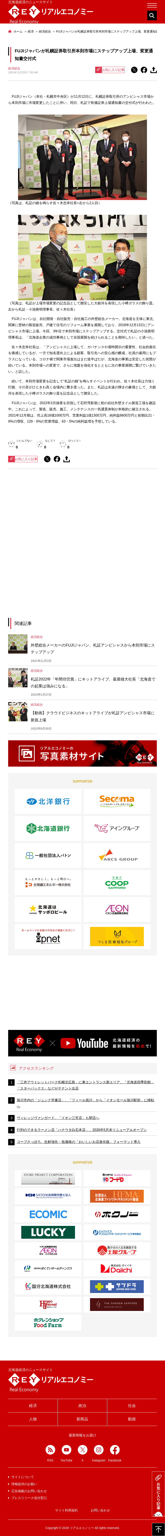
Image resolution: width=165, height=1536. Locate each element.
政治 (82, 1405)
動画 (132, 1419)
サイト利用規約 (66, 1510)
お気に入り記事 (109, 70)
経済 (33, 1405)
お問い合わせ (100, 1510)
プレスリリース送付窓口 (29, 1498)
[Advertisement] (82, 512)
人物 (33, 1419)
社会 (132, 1405)
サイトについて (22, 1477)
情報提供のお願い (24, 1484)
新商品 (82, 1419)
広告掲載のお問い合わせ (29, 1491)
